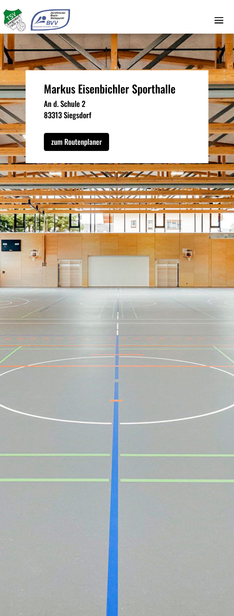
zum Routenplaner (76, 141)
